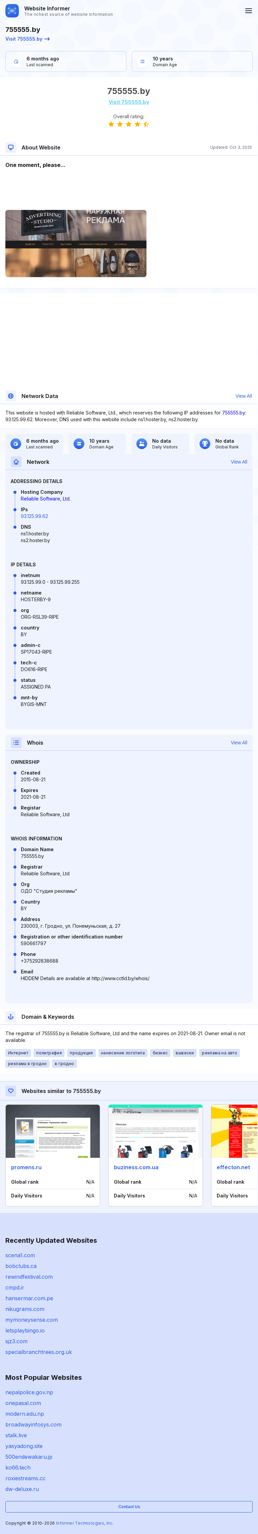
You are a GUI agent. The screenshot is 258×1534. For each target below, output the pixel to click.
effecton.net (233, 1167)
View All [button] (243, 396)
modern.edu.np (24, 1413)
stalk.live (16, 1435)
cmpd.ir (14, 1287)
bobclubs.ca (21, 1266)
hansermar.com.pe (29, 1298)
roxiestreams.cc (25, 1478)
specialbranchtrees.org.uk (38, 1352)
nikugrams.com (24, 1309)
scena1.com (20, 1255)
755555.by (233, 412)
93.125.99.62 (34, 516)
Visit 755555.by (27, 39)
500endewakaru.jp (28, 1456)
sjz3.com (16, 1341)
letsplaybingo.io (25, 1330)
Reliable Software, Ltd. (46, 498)
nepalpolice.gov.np (29, 1392)
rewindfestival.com (29, 1276)
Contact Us (129, 1506)
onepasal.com (23, 1403)
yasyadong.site (24, 1446)
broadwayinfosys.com (33, 1424)
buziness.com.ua (136, 1167)
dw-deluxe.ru (22, 1489)
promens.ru (26, 1167)
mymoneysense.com (31, 1319)
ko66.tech (18, 1467)
